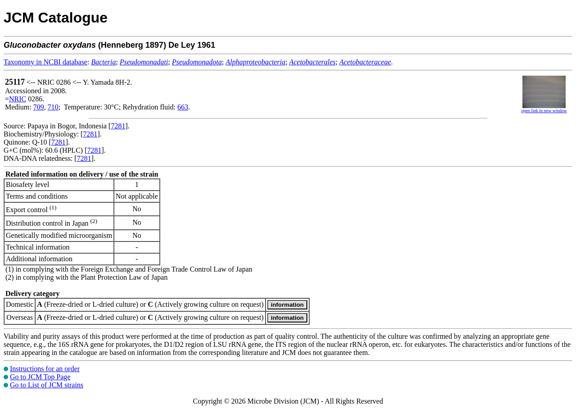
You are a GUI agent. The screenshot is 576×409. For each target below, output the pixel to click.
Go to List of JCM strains (46, 385)
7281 (118, 126)
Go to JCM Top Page (40, 377)
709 (38, 107)
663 (182, 107)
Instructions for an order (45, 369)
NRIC (17, 99)
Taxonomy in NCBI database (45, 62)
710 (53, 107)
